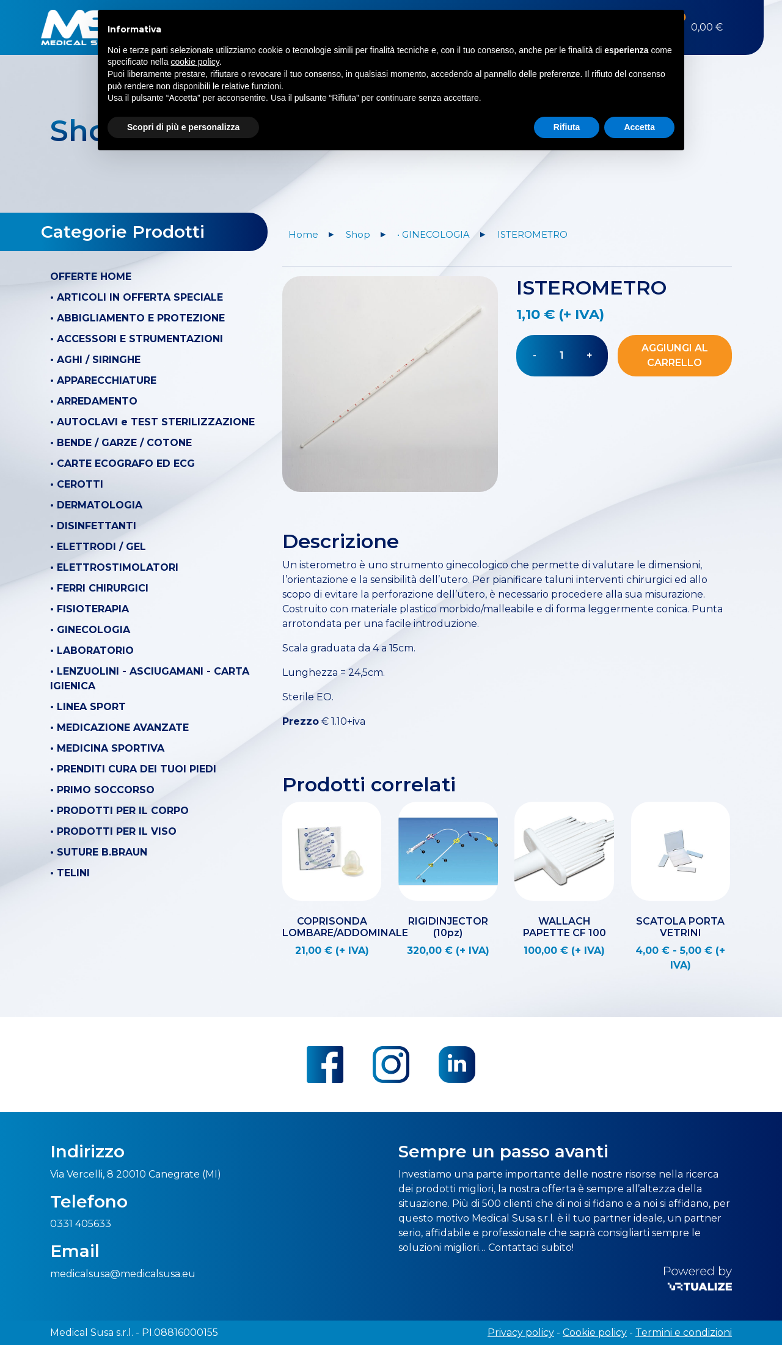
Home (303, 234)
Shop (358, 234)
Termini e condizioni (683, 1332)
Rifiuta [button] (567, 126)
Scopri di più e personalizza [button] (183, 126)
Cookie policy (595, 1332)
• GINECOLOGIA (433, 234)
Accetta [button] (639, 126)
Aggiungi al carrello (674, 355)
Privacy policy (521, 1332)
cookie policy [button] (195, 62)
